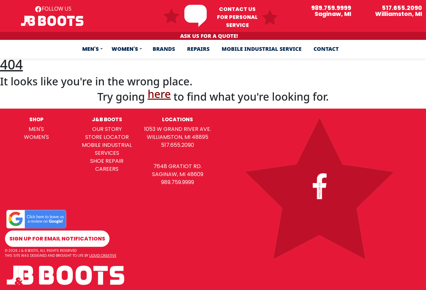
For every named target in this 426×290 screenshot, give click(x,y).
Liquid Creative (102, 255)
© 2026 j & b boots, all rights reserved (41, 250)
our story (107, 129)
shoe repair (106, 161)
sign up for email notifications (57, 238)
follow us (53, 8)
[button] (93, 49)
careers (106, 169)
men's (36, 129)
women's (36, 137)
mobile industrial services (107, 149)
